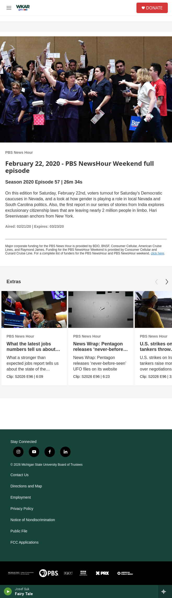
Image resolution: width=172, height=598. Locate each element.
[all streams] (165, 591)
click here (157, 253)
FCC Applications (24, 542)
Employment (20, 497)
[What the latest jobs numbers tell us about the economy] (34, 309)
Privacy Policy (21, 509)
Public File (18, 531)
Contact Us (19, 475)
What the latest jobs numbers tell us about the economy (31, 349)
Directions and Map (26, 486)
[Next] (166, 282)
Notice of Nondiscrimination (32, 520)
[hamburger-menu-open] (8, 8)
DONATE (154, 7)
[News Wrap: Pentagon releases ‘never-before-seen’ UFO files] (100, 309)
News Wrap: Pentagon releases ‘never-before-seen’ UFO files (99, 349)
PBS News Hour (19, 152)
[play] (8, 591)
